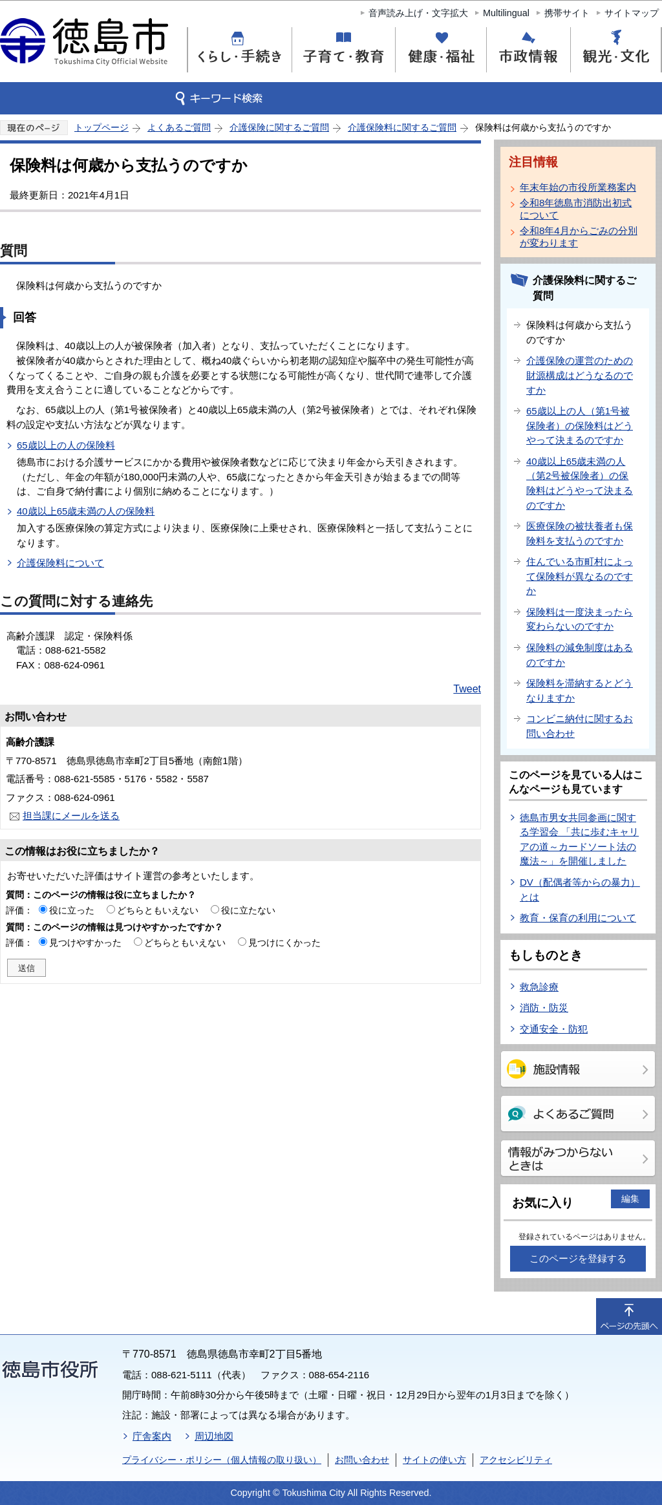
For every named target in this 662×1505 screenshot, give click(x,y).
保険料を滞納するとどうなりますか (579, 690)
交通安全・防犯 (554, 1028)
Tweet (467, 688)
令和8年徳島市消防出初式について (576, 208)
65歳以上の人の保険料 (66, 445)
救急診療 (539, 986)
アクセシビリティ (516, 1460)
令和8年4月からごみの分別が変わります (578, 236)
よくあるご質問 (179, 127)
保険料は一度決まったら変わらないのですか (579, 619)
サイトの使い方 (434, 1460)
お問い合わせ (362, 1460)
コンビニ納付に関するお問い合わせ (579, 726)
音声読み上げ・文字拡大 (418, 13)
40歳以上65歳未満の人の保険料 (86, 511)
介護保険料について (60, 562)
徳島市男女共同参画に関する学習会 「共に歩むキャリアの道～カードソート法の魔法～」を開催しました (579, 839)
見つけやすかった (85, 942)
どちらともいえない (157, 910)
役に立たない (248, 910)
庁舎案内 (152, 1436)
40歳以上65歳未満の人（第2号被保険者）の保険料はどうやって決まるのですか (579, 483)
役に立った (71, 910)
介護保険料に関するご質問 (402, 127)
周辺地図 (214, 1436)
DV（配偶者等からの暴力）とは (580, 889)
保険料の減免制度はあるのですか (579, 655)
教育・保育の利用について (578, 917)
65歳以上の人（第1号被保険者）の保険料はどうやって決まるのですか (579, 425)
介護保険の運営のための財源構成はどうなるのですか (579, 375)
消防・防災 (544, 1007)
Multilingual (506, 13)
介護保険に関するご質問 (279, 127)
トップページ (101, 127)
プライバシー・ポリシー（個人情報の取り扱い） (221, 1460)
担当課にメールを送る (71, 815)
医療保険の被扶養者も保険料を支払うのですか (579, 533)
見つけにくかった (284, 942)
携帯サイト (567, 13)
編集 (630, 1198)
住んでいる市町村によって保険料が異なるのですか (579, 576)
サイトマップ (631, 13)
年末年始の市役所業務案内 (578, 187)
